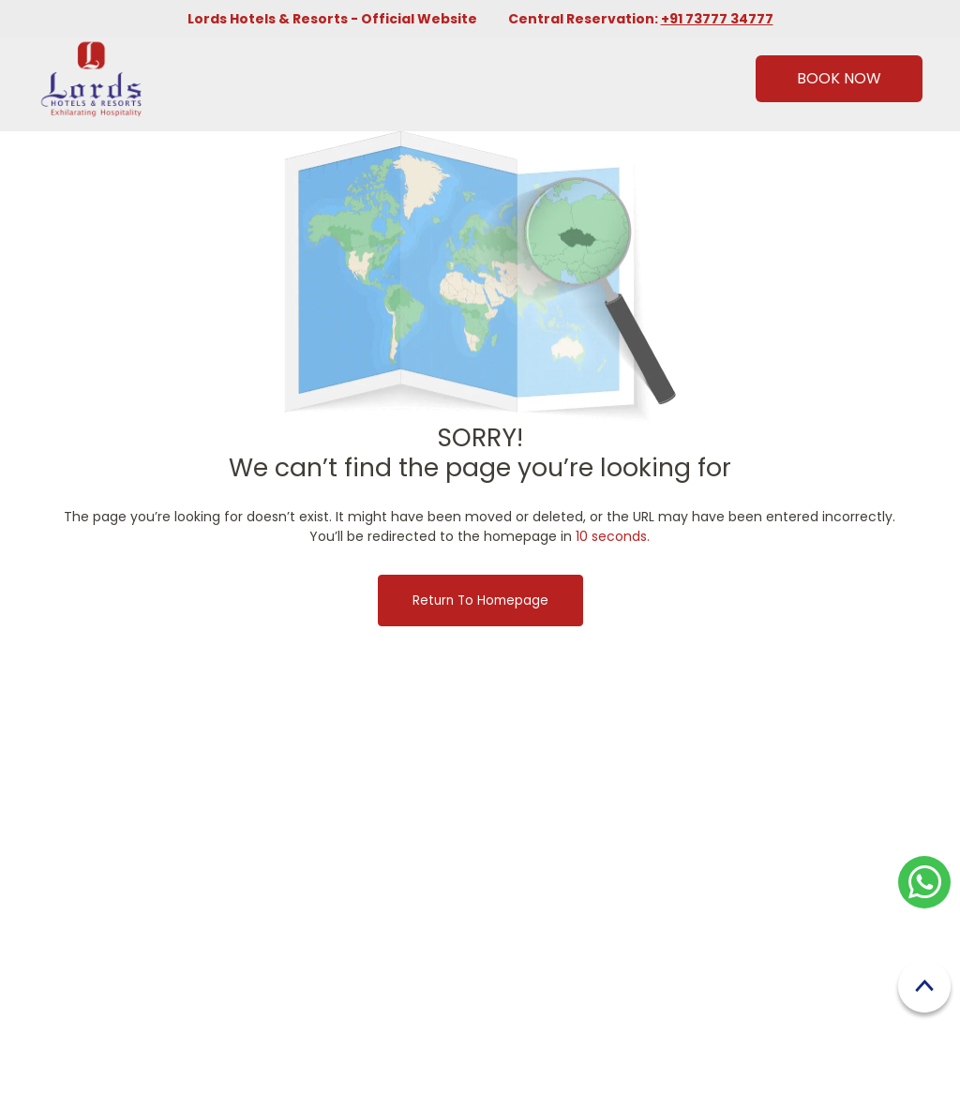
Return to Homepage (480, 600)
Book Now (839, 78)
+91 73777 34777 (717, 18)
